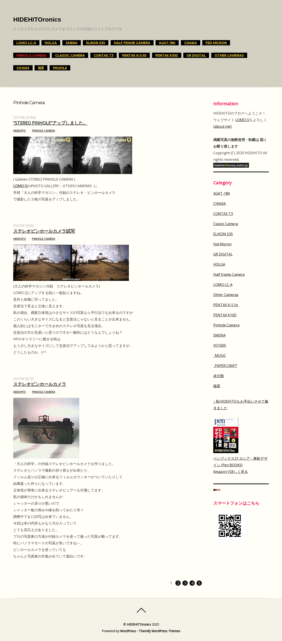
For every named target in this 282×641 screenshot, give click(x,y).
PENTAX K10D (166, 55)
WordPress (128, 631)
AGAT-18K (167, 43)
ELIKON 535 (95, 43)
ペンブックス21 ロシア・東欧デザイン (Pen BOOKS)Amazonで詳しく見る (240, 465)
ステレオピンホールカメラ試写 (44, 231)
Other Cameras (229, 55)
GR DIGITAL (196, 55)
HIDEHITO (19, 131)
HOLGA (51, 43)
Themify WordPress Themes (159, 631)
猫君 (41, 68)
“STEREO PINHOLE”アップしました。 (50, 123)
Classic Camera (70, 55)
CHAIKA (190, 43)
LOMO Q (20, 185)
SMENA (72, 43)
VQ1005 (23, 68)
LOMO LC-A (26, 43)
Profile (60, 68)
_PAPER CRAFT (225, 365)
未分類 (218, 375)
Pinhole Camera (31, 55)
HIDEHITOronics (139, 624)
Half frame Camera (132, 43)
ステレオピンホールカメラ (39, 384)
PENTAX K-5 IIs (134, 55)
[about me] (222, 126)
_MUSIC (219, 355)
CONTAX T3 (103, 55)
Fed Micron (216, 43)
